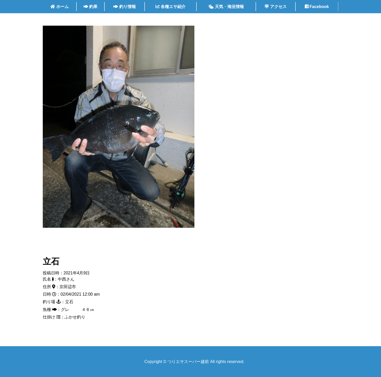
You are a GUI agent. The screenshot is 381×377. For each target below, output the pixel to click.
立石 (51, 261)
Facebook (317, 6)
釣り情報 (124, 6)
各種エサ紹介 (171, 6)
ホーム (59, 6)
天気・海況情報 (226, 6)
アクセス (275, 6)
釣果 (90, 6)
